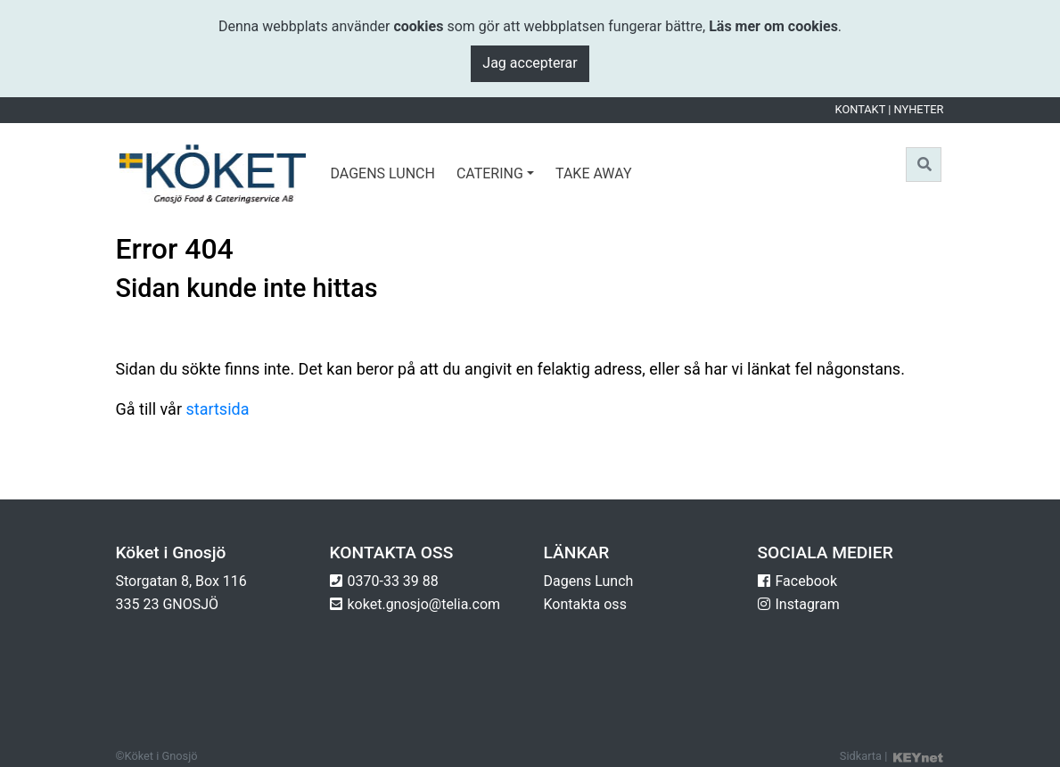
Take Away (593, 173)
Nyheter (919, 109)
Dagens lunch (383, 173)
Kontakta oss (585, 604)
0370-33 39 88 (393, 581)
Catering (489, 173)
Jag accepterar (529, 62)
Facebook (806, 581)
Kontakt (860, 109)
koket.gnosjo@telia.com (424, 604)
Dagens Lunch (589, 581)
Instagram (808, 604)
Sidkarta (861, 756)
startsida (217, 409)
